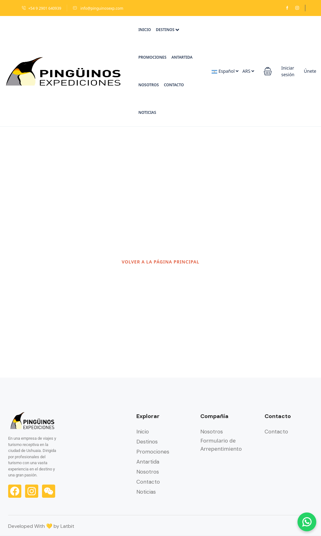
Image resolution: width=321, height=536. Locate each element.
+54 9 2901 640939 (41, 8)
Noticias (147, 112)
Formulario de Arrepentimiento (221, 444)
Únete (310, 71)
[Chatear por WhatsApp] (306, 521)
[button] (268, 71)
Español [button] (225, 71)
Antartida (181, 57)
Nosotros (148, 85)
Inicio (144, 29)
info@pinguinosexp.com (98, 8)
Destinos (167, 30)
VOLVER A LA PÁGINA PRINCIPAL (160, 262)
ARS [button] (248, 71)
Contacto (174, 85)
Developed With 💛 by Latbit (41, 526)
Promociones (152, 57)
